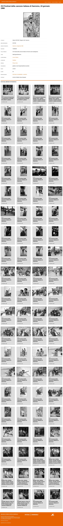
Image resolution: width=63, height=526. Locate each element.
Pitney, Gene (15, 63)
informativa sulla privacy (4, 520)
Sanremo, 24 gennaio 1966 (18, 45)
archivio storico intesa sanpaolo (10, 1)
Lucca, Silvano (15, 57)
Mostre (60, 2)
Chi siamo (49, 2)
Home (46, 2)
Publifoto (14, 60)
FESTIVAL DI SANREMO (17, 74)
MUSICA (25, 74)
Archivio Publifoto (55, 2)
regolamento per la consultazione (6, 522)
